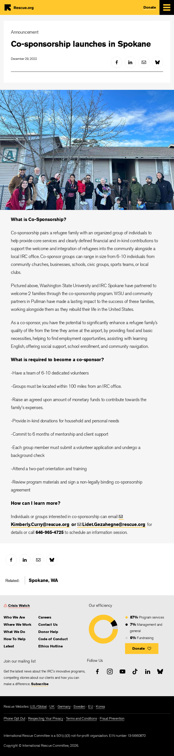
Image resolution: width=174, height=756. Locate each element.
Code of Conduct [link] (53, 639)
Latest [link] (9, 646)
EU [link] (90, 706)
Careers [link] (44, 617)
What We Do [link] (14, 632)
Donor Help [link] (48, 632)
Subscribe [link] (39, 684)
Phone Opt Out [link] (14, 718)
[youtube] (123, 672)
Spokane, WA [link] (43, 580)
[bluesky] (157, 62)
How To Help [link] (15, 639)
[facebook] (116, 62)
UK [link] (52, 706)
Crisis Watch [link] (19, 605)
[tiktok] (135, 672)
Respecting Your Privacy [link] (45, 718)
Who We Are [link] (14, 617)
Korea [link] (100, 706)
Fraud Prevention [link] (112, 718)
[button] (141, 648)
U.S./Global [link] (38, 706)
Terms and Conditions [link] (81, 718)
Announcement (25, 32)
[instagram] (110, 672)
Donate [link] (149, 7)
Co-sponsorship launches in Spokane (81, 44)
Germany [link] (64, 706)
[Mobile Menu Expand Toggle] (167, 7)
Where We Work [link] (17, 624)
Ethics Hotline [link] (50, 646)
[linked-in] (130, 62)
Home (21, 7)
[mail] (144, 62)
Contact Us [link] (47, 624)
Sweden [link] (79, 706)
